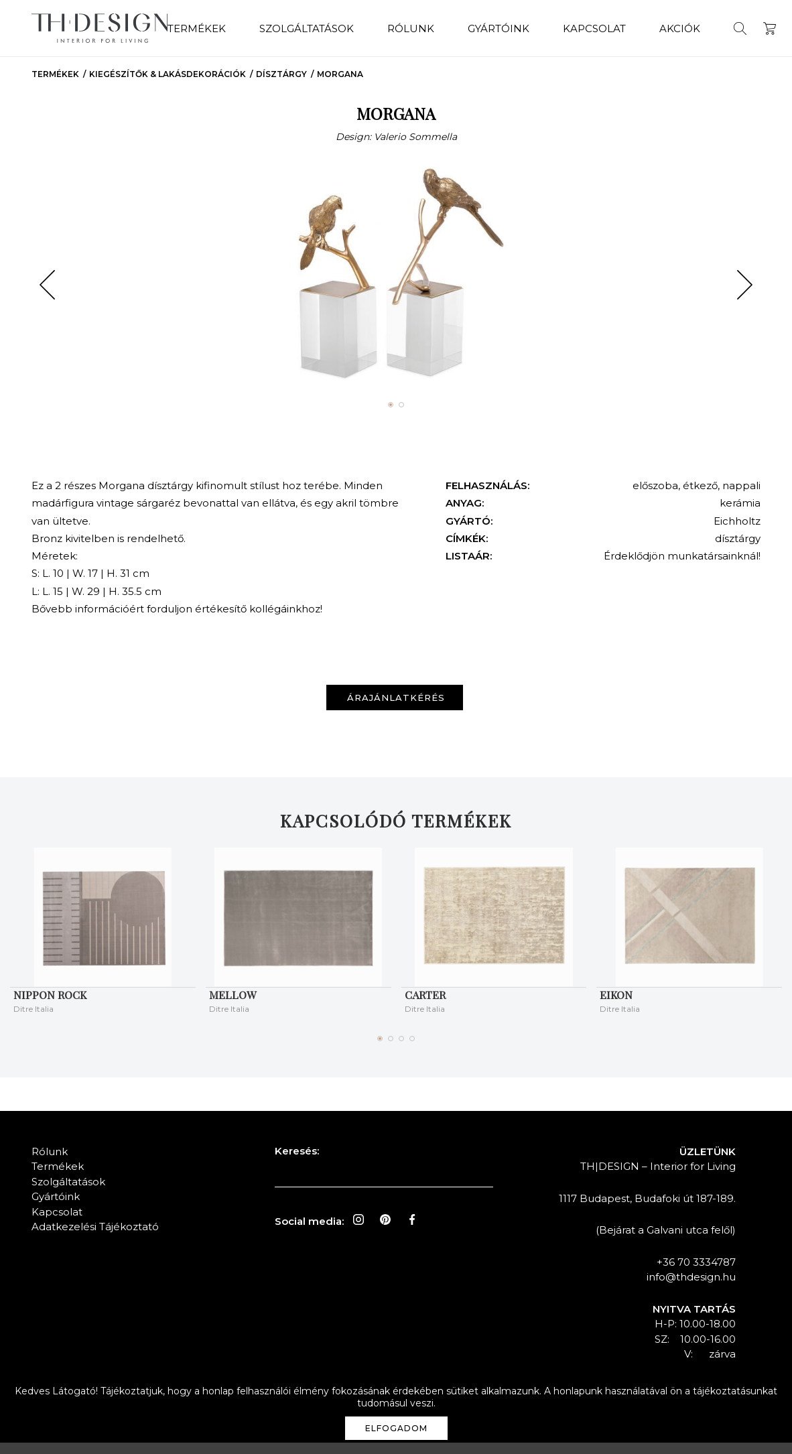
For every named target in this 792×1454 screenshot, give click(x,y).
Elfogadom (396, 1428)
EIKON (616, 1006)
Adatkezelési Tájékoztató (95, 1238)
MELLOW (232, 1006)
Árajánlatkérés (399, 709)
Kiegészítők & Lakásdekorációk (167, 86)
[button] (47, 297)
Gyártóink (484, 27)
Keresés (726, 27)
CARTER (425, 1006)
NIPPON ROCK (49, 1006)
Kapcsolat (580, 27)
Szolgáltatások (292, 27)
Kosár (755, 27)
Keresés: (297, 1162)
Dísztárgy (281, 86)
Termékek (182, 27)
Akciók (665, 27)
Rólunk (396, 27)
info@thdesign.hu (691, 1288)
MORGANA (340, 86)
